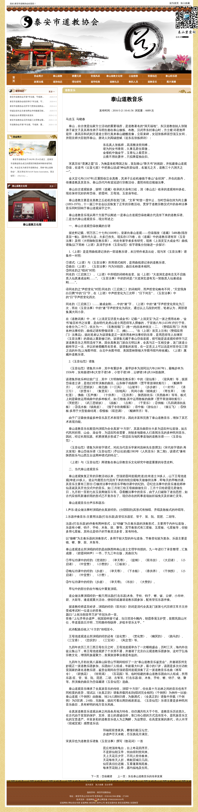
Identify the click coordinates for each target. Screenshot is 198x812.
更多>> (52, 91)
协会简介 (38, 76)
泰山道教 (57, 76)
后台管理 (109, 784)
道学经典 (95, 82)
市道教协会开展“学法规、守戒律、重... (27, 124)
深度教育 (134, 803)
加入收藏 (185, 3)
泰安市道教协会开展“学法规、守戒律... (27, 97)
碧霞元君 (76, 76)
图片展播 (171, 82)
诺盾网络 (90, 799)
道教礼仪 (114, 82)
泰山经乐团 (171, 76)
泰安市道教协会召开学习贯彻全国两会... (27, 106)
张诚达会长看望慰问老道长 (21, 115)
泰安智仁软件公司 (97, 803)
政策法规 (38, 82)
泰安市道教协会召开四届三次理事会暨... (27, 120)
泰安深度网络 (124, 803)
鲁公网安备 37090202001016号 (109, 799)
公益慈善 (133, 76)
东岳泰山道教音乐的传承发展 (145, 776)
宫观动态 (152, 76)
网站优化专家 (74, 803)
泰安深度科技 (111, 803)
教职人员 (133, 82)
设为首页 (174, 3)
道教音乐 (152, 82)
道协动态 (57, 82)
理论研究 (76, 82)
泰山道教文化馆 (114, 76)
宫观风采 (95, 76)
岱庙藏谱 (107, 776)
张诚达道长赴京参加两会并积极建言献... (27, 111)
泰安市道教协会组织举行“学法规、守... (27, 101)
